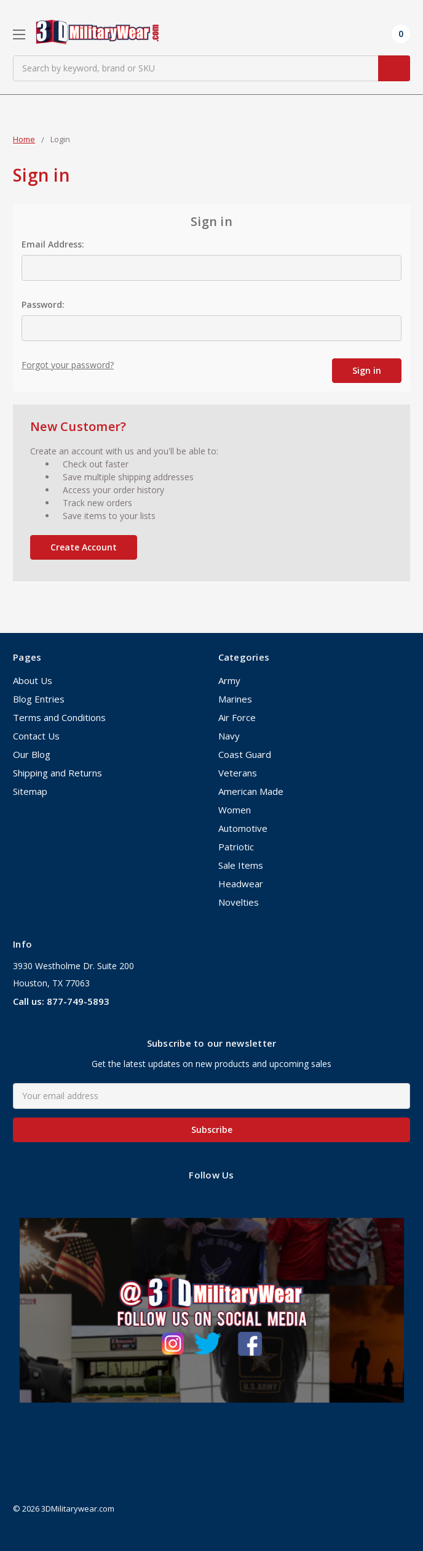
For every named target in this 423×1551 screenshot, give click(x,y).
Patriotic (236, 846)
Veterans (237, 773)
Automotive (242, 828)
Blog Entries (39, 699)
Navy (229, 736)
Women (234, 810)
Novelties (238, 902)
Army (229, 680)
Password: (43, 304)
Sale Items (240, 865)
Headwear (240, 883)
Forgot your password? (68, 365)
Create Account (83, 547)
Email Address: (53, 244)
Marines (235, 699)
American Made (250, 791)
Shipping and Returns (57, 773)
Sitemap (30, 791)
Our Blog (31, 754)
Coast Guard (244, 754)
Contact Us (36, 736)
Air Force (237, 717)
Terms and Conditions (59, 717)
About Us (32, 680)
